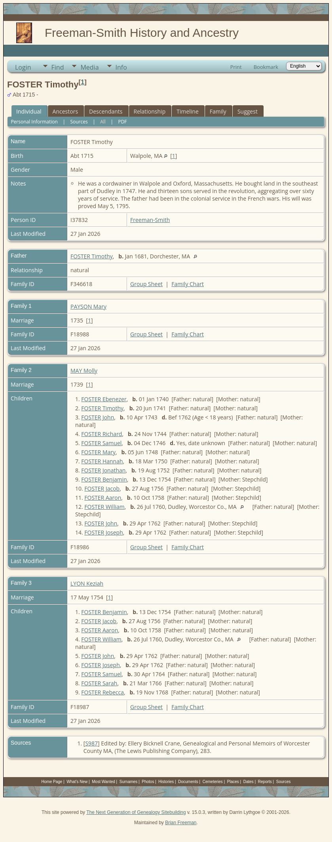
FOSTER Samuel (101, 443)
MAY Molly (83, 370)
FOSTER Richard (101, 434)
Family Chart (187, 284)
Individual (29, 111)
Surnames (129, 781)
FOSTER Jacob (102, 488)
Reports (265, 781)
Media (89, 67)
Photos (148, 781)
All (103, 121)
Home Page (52, 781)
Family (218, 111)
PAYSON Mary (88, 306)
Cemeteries (213, 781)
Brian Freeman (180, 822)
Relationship (150, 111)
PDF (122, 121)
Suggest (247, 111)
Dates (248, 781)
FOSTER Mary (98, 452)
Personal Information (34, 121)
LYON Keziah (86, 583)
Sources (78, 121)
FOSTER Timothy (91, 256)
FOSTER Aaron (102, 497)
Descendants (105, 111)
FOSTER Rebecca (102, 692)
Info (121, 67)
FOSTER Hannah (102, 461)
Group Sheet (146, 284)
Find (57, 67)
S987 (91, 743)
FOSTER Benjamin (104, 479)
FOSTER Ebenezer (103, 399)
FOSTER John (97, 417)
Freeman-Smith (150, 220)
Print (236, 66)
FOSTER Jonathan (103, 470)
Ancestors (65, 111)
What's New (76, 781)
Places (233, 781)
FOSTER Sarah (99, 683)
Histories (166, 781)
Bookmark (266, 66)
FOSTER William (104, 506)
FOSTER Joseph (103, 532)
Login (23, 67)
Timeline (187, 111)
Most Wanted (103, 781)
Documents (188, 781)
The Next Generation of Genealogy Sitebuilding (136, 812)
